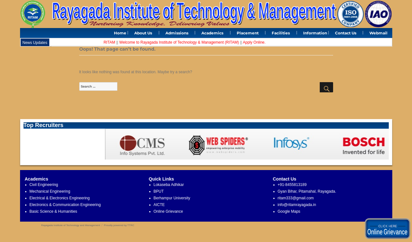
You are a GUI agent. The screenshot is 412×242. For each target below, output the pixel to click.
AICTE (159, 205)
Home (120, 33)
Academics (212, 33)
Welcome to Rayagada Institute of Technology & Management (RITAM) (180, 42)
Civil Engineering (44, 184)
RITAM (110, 42)
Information (315, 33)
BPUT (159, 191)
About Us (143, 33)
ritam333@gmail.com (296, 198)
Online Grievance (168, 211)
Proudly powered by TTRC (119, 225)
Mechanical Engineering (50, 191)
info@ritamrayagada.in (297, 205)
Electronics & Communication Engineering (65, 205)
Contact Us (345, 33)
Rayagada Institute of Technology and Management (70, 225)
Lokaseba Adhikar (169, 184)
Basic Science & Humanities (53, 211)
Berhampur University (172, 198)
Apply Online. (255, 42)
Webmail (378, 33)
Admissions (176, 33)
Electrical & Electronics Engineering (60, 198)
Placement (248, 33)
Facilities (281, 33)
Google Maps (289, 211)
